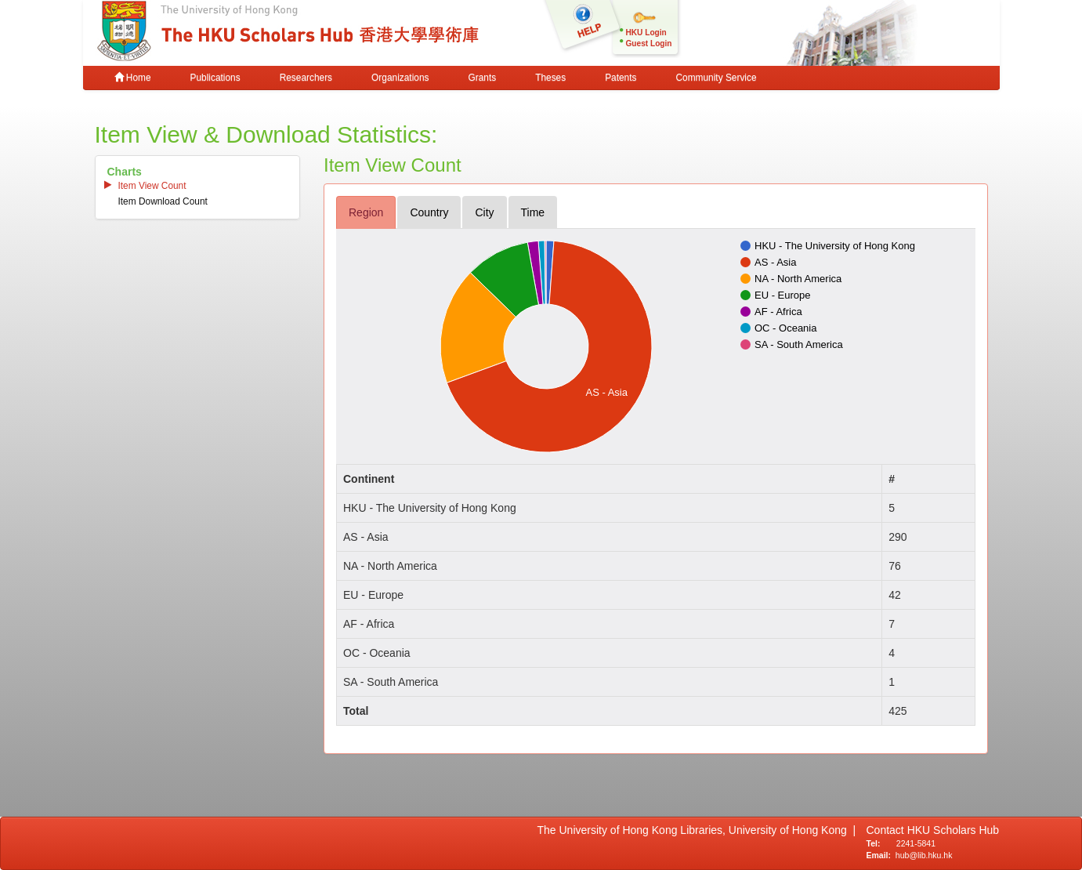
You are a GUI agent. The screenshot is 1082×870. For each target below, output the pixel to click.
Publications (215, 77)
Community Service (715, 77)
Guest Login (649, 43)
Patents (620, 77)
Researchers (306, 77)
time (533, 212)
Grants (482, 77)
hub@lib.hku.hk (924, 855)
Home (132, 77)
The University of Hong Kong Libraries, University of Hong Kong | (696, 830)
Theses (550, 77)
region (366, 212)
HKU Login (646, 32)
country (429, 212)
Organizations (400, 77)
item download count (163, 201)
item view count (152, 185)
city (484, 212)
